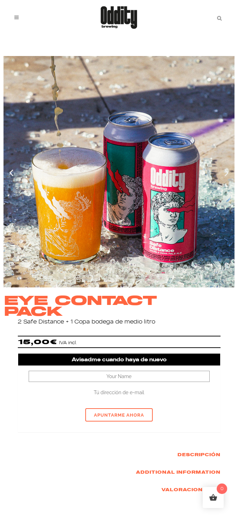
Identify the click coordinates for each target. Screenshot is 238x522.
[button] (11, 172)
